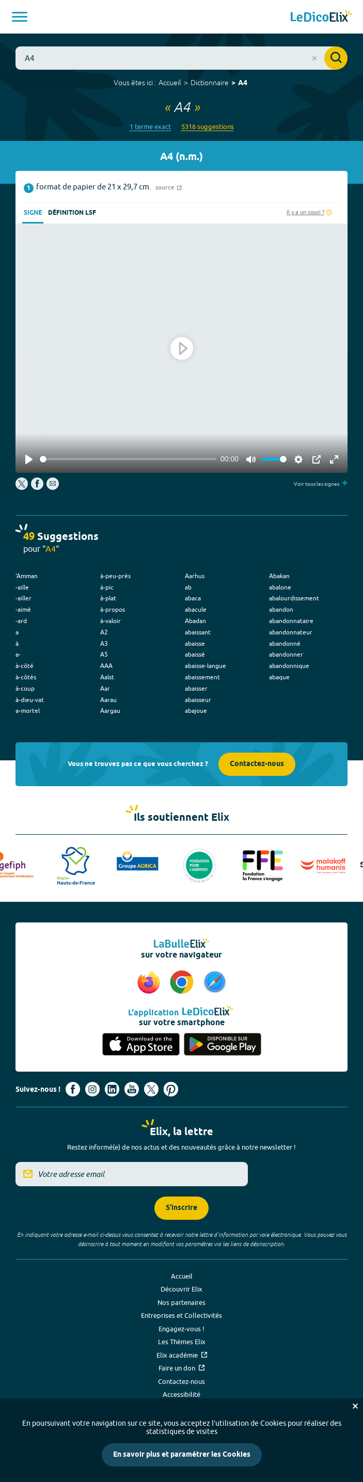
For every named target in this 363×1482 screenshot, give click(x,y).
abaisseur (198, 700)
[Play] (29, 459)
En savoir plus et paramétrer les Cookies (181, 1455)
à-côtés (25, 677)
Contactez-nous (257, 764)
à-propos (112, 609)
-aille (22, 587)
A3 (104, 643)
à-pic (107, 587)
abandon (281, 609)
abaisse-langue (205, 666)
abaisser (196, 688)
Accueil (170, 82)
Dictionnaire (210, 82)
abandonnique (289, 666)
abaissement (202, 677)
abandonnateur (290, 632)
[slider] (128, 459)
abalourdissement (294, 598)
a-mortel (27, 710)
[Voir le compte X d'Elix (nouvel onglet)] (151, 1089)
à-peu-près (115, 576)
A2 (104, 632)
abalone (280, 587)
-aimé (23, 609)
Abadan (195, 621)
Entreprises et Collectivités (181, 1315)
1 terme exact (150, 127)
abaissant (198, 632)
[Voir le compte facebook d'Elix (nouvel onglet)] (73, 1089)
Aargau (110, 710)
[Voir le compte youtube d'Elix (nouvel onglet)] (131, 1089)
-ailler (23, 598)
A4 (242, 83)
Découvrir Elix (181, 1289)
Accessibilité (181, 1394)
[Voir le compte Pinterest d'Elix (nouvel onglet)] (171, 1089)
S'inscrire (181, 1208)
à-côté (24, 666)
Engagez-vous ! (181, 1329)
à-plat (108, 598)
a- (18, 654)
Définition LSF (72, 213)
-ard (21, 621)
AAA (106, 666)
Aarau (108, 700)
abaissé (195, 654)
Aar (105, 688)
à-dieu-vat (29, 700)
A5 (104, 654)
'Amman (26, 576)
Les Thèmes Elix (182, 1341)
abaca (193, 598)
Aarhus (194, 576)
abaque (279, 677)
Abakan (279, 576)
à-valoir (110, 621)
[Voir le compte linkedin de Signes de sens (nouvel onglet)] (112, 1089)
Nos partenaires (181, 1302)
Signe (33, 213)
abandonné (285, 643)
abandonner (286, 654)
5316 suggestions (207, 127)
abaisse (195, 643)
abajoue (196, 710)
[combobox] (181, 58)
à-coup (25, 688)
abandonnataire (291, 621)
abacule (196, 609)
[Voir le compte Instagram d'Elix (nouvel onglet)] (92, 1089)
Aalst (107, 677)
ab (188, 587)
